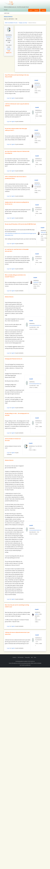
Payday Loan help (23, 22)
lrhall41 (36, 80)
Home (35, 657)
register (13, 98)
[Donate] (9, 49)
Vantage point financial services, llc (13, 358)
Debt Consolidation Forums (11, 22)
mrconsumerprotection (34, 325)
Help (32, 657)
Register (36, 10)
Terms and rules (21, 657)
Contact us (14, 657)
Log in (30, 10)
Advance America (8, 16)
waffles (36, 614)
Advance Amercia (9, 296)
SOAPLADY (37, 85)
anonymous (8, 36)
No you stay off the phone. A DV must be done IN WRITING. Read (20, 224)
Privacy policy (27, 657)
